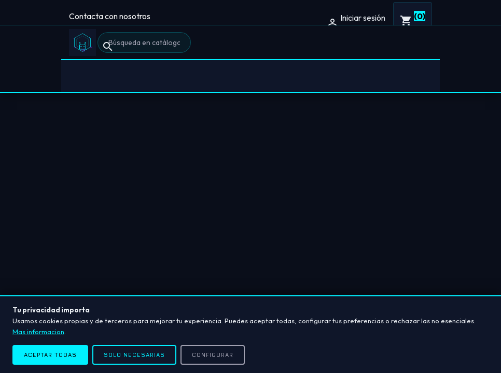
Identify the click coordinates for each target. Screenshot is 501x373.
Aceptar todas (50, 354)
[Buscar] (144, 42)
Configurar (212, 354)
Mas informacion (38, 331)
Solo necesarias (134, 354)
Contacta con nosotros (109, 16)
